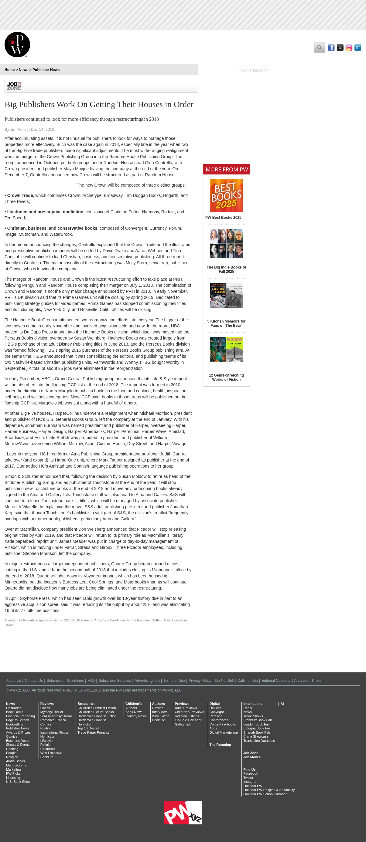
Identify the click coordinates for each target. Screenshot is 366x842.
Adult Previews (186, 708)
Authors (131, 708)
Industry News (136, 716)
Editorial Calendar (276, 680)
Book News (133, 712)
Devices (215, 708)
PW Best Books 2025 (223, 217)
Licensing (13, 777)
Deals (247, 708)
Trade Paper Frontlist (93, 732)
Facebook (250, 773)
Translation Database (259, 740)
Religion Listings (187, 716)
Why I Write (160, 716)
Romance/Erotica (53, 720)
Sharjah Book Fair (256, 732)
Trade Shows (253, 716)
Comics (11, 736)
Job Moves (252, 757)
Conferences (219, 720)
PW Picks (13, 773)
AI (282, 703)
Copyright (217, 712)
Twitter (248, 777)
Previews (182, 703)
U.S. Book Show (18, 781)
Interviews (159, 712)
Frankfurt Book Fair (257, 720)
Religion (12, 757)
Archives (301, 680)
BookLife (46, 757)
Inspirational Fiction (54, 732)
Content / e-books (223, 724)
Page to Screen (17, 720)
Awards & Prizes (18, 732)
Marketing (13, 769)
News (23, 70)
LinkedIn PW (252, 786)
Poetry (45, 728)
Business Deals (17, 740)
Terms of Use (174, 680)
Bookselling (14, 724)
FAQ (91, 680)
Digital (215, 703)
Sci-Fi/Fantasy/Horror (56, 716)
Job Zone (250, 753)
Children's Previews (189, 712)
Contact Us (34, 680)
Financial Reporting (20, 716)
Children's (47, 749)
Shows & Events (18, 744)
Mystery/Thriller (51, 712)
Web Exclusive (51, 753)
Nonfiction (47, 736)
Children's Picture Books (95, 712)
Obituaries (13, 708)
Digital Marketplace (224, 732)
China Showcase (256, 736)
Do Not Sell (224, 680)
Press (316, 680)
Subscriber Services (115, 680)
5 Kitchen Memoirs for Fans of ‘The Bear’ (226, 323)
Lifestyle (46, 740)
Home (10, 70)
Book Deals (14, 712)
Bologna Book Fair (257, 728)
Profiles (157, 708)
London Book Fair (256, 724)
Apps (213, 728)
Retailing (216, 716)
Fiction (45, 708)
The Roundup (220, 744)
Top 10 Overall (88, 728)
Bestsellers (86, 703)
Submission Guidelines (65, 680)
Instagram (250, 781)
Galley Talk (183, 724)
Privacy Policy (200, 680)
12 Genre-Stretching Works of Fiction (226, 377)
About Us (13, 680)
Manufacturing (16, 765)
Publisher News (46, 70)
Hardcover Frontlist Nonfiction (91, 722)
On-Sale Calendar (188, 720)
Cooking (12, 749)
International (253, 703)
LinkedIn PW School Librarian (265, 794)
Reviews (47, 703)
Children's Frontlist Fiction (96, 708)
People (11, 753)
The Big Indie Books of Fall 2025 (226, 269)
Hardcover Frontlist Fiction (96, 716)
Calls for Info (248, 680)
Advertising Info (147, 680)
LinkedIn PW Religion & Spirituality (269, 790)
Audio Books (15, 761)
